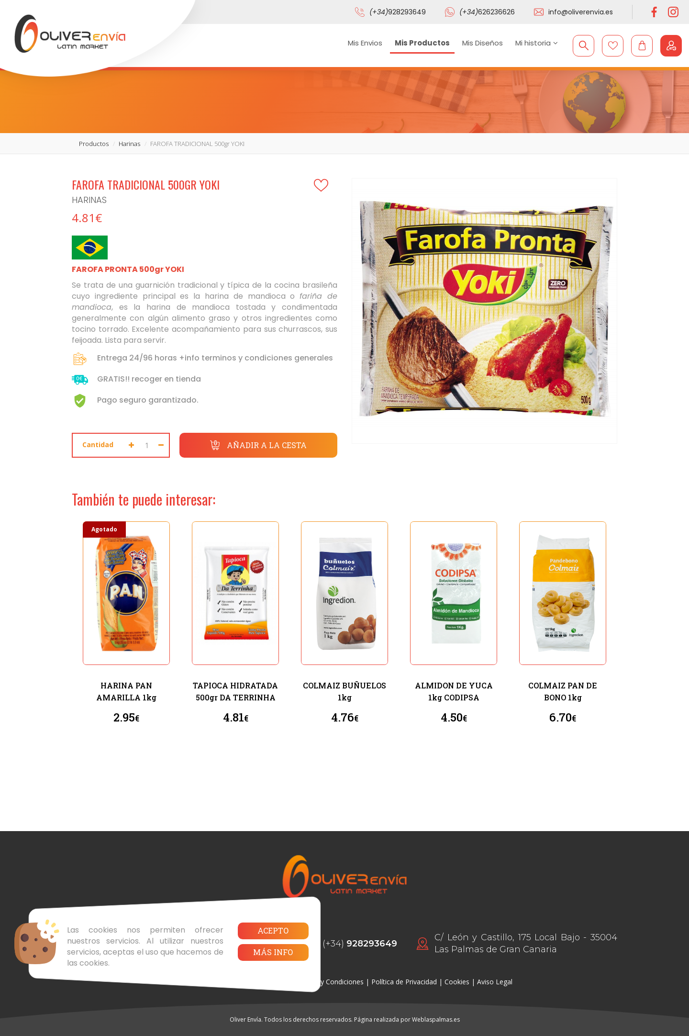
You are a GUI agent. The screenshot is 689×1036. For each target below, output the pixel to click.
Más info (273, 952)
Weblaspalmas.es (436, 1019)
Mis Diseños (482, 43)
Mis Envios (365, 43)
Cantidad (97, 444)
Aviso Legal (494, 981)
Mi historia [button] (536, 43)
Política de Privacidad (404, 981)
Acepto (273, 930)
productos (94, 143)
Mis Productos (422, 43)
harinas (129, 143)
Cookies (457, 981)
